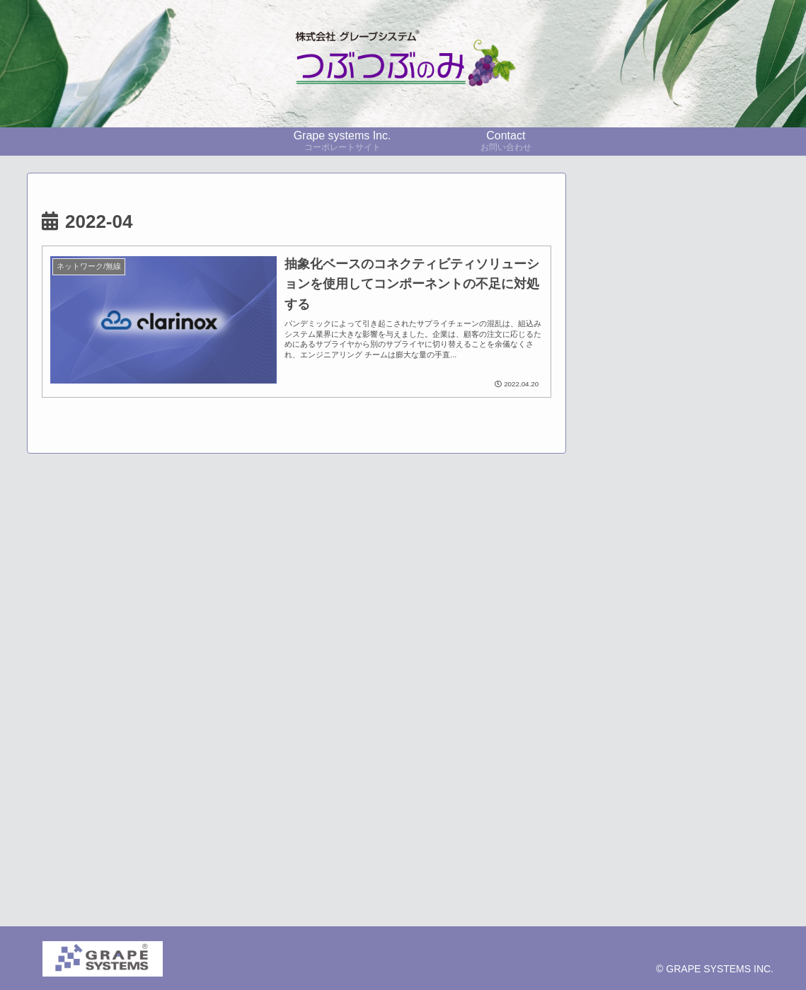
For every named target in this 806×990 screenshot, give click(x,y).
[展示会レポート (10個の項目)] (679, 627)
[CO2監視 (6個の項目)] (679, 650)
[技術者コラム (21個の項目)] (679, 603)
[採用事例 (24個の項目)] (719, 578)
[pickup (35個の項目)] (634, 578)
